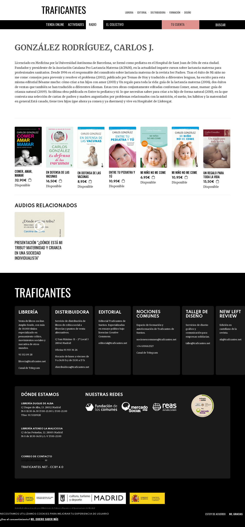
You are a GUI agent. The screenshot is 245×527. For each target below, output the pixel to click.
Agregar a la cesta (30, 180)
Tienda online (55, 24)
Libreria (129, 12)
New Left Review (230, 314)
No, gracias (236, 514)
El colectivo (115, 24)
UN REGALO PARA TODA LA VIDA (213, 175)
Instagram (148, 24)
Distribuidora (158, 12)
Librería (28, 312)
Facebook (130, 24)
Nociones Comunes (148, 314)
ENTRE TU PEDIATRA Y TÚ (122, 174)
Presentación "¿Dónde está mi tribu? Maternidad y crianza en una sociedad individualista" (38, 250)
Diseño (187, 12)
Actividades (76, 24)
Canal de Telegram (29, 368)
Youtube (157, 24)
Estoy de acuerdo (215, 514)
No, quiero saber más (44, 519)
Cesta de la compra (192, 24)
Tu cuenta (177, 24)
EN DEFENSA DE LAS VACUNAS (57, 174)
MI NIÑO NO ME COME (153, 173)
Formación (174, 12)
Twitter (139, 24)
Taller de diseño (197, 314)
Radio (92, 24)
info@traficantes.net (34, 460)
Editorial (142, 12)
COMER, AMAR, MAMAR (23, 173)
